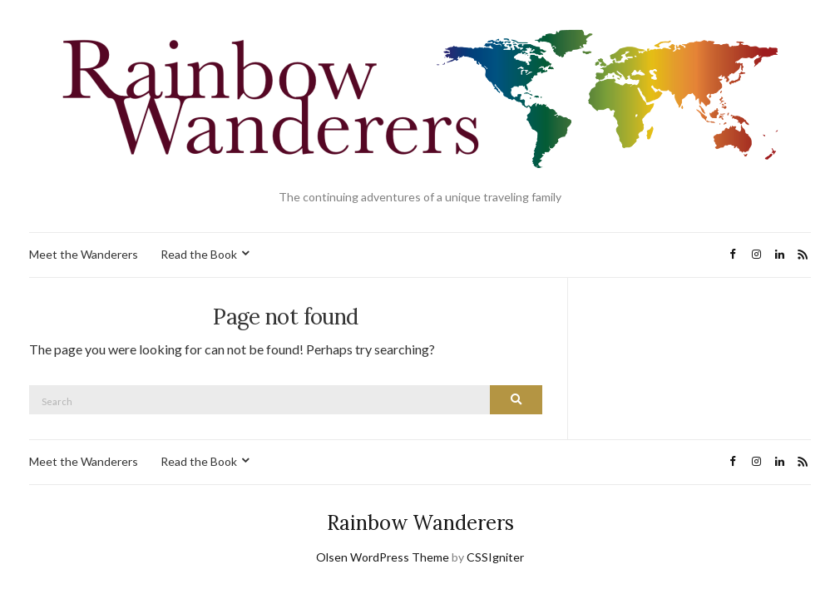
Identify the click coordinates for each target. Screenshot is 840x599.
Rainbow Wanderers (420, 523)
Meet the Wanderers (83, 254)
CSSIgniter (495, 557)
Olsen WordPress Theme (382, 557)
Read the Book (199, 254)
